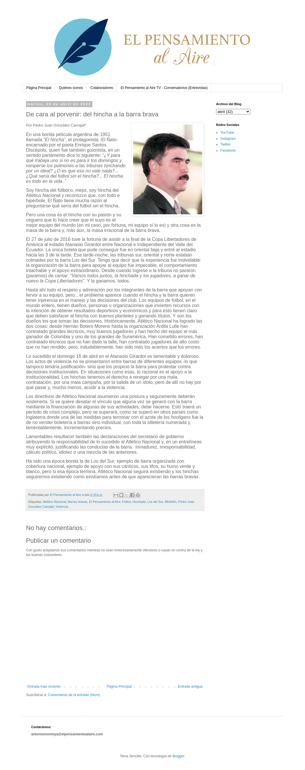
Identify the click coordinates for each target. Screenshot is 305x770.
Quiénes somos (71, 88)
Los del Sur (155, 501)
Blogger (178, 756)
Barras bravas (77, 501)
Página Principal (38, 88)
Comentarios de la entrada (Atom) (74, 695)
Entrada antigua (190, 687)
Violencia (61, 506)
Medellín (170, 501)
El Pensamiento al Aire (104, 501)
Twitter (225, 144)
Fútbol (126, 501)
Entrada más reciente (43, 687)
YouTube (227, 133)
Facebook (228, 150)
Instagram (228, 139)
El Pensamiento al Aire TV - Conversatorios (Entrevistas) (164, 88)
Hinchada (139, 501)
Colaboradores (101, 88)
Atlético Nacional (54, 501)
